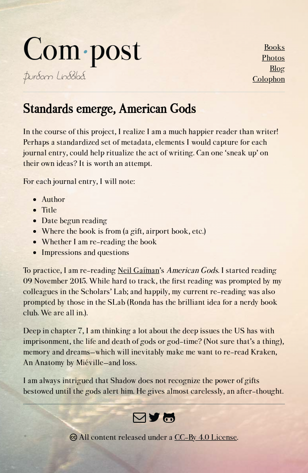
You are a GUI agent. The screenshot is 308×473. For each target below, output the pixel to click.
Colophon (269, 79)
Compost (82, 50)
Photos (273, 58)
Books (274, 47)
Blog (277, 68)
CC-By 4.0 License (206, 437)
